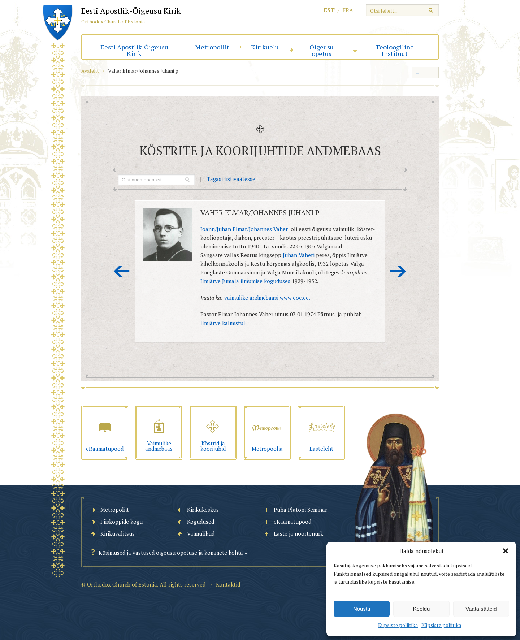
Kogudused (200, 521)
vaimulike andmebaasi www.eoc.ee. (267, 297)
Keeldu (421, 609)
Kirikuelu (265, 47)
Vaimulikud (200, 533)
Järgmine (398, 271)
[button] (505, 550)
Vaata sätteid (481, 609)
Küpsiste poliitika (398, 625)
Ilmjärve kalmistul (222, 323)
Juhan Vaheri (299, 255)
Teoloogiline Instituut (395, 50)
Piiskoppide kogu (121, 521)
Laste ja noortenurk (298, 533)
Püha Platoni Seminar (300, 509)
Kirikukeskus (203, 509)
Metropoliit (212, 47)
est (329, 10)
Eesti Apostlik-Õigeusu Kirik (134, 50)
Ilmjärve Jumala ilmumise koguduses (245, 281)
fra (347, 10)
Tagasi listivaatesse (231, 178)
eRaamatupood (292, 521)
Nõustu (361, 609)
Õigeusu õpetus (321, 50)
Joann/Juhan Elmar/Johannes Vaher (244, 229)
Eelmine (122, 271)
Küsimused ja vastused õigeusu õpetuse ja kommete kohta (171, 552)
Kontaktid (228, 584)
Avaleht (90, 70)
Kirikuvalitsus (117, 533)
